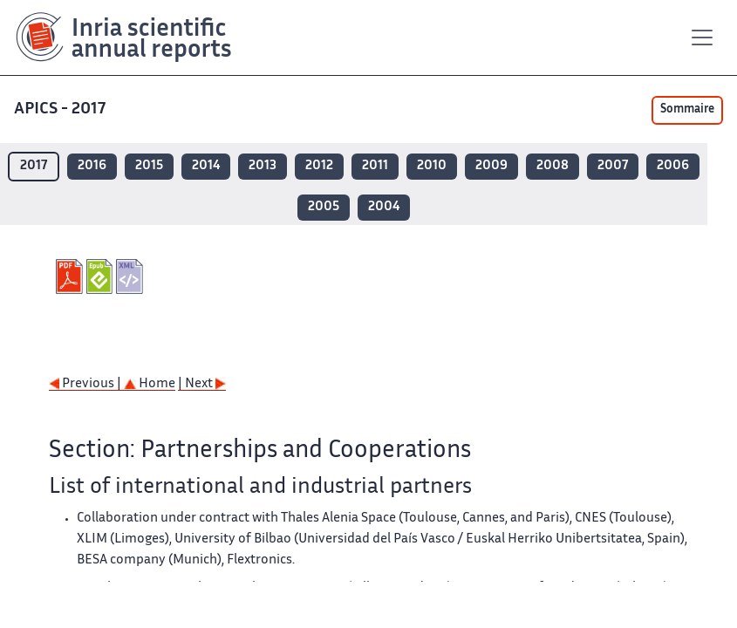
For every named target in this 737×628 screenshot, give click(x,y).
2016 (92, 166)
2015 (149, 166)
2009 (491, 166)
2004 (383, 207)
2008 (552, 166)
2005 (323, 207)
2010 (432, 166)
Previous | (86, 384)
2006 (673, 166)
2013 (262, 166)
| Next (202, 384)
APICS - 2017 (61, 109)
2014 (206, 166)
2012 (319, 166)
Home (149, 384)
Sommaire (687, 110)
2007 (612, 166)
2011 (375, 166)
